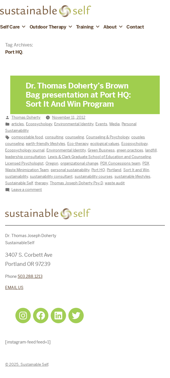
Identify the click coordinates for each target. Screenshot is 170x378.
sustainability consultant (51, 176)
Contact (135, 27)
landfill (151, 150)
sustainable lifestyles (132, 176)
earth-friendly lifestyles (45, 143)
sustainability (16, 176)
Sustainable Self (19, 183)
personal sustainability (70, 169)
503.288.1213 (30, 276)
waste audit (115, 183)
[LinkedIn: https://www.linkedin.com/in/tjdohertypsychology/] (58, 315)
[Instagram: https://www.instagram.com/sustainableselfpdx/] (23, 315)
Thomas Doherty (25, 117)
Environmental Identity (73, 124)
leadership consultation (25, 156)
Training (84, 27)
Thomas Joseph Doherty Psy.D (76, 183)
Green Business (101, 150)
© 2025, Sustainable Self (26, 364)
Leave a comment (26, 189)
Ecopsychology (39, 124)
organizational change (79, 163)
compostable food (27, 137)
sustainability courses (93, 176)
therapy (41, 183)
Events (101, 124)
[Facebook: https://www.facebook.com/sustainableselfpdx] (40, 315)
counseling (74, 137)
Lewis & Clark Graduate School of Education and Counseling (99, 156)
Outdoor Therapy (48, 27)
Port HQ (98, 169)
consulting (54, 137)
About (109, 27)
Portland (114, 169)
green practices (130, 150)
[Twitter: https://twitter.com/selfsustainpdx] (76, 315)
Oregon (52, 163)
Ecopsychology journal (24, 150)
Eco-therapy (77, 143)
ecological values (104, 143)
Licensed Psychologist (24, 163)
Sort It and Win (136, 169)
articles (17, 124)
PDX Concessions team (120, 163)
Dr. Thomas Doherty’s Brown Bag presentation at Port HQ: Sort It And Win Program (78, 95)
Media (114, 124)
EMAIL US (14, 287)
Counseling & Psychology (107, 137)
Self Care (10, 27)
